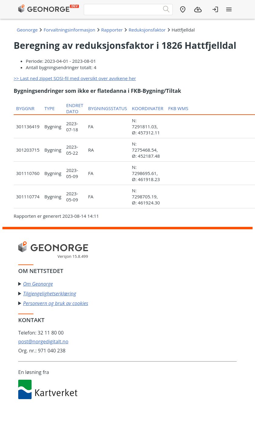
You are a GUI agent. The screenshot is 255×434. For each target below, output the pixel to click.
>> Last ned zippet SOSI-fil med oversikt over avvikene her (75, 78)
